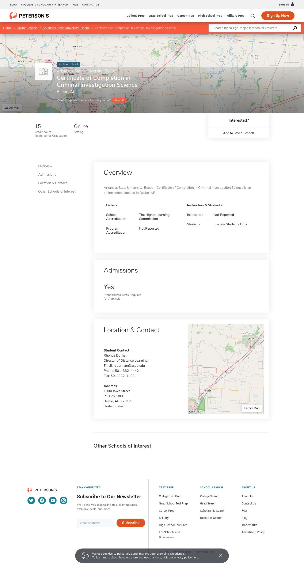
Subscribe (131, 523)
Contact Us (249, 503)
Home (7, 28)
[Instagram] (63, 500)
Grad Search (208, 503)
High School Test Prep (173, 525)
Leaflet (253, 36)
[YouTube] (53, 500)
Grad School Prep (161, 15)
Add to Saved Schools (238, 133)
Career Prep (185, 15)
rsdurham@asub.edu (129, 365)
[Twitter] (31, 500)
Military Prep (235, 15)
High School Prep (210, 15)
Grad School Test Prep (173, 503)
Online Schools (27, 28)
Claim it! (118, 100)
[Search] (253, 15)
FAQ (75, 4)
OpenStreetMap (275, 36)
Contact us (90, 4)
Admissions (47, 174)
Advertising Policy (253, 532)
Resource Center (211, 518)
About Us (248, 496)
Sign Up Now (278, 15)
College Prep (136, 15)
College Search (209, 496)
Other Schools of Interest (56, 191)
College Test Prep (170, 496)
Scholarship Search (212, 510)
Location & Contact (52, 183)
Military (164, 518)
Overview (45, 166)
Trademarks (249, 525)
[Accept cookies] (217, 556)
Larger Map (12, 107)
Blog (13, 4)
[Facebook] (42, 500)
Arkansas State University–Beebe (66, 28)
